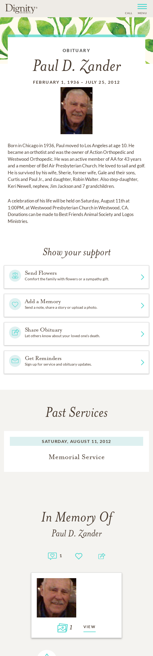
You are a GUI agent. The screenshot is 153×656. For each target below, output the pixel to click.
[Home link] (21, 8)
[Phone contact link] (128, 12)
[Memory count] (52, 555)
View (89, 626)
